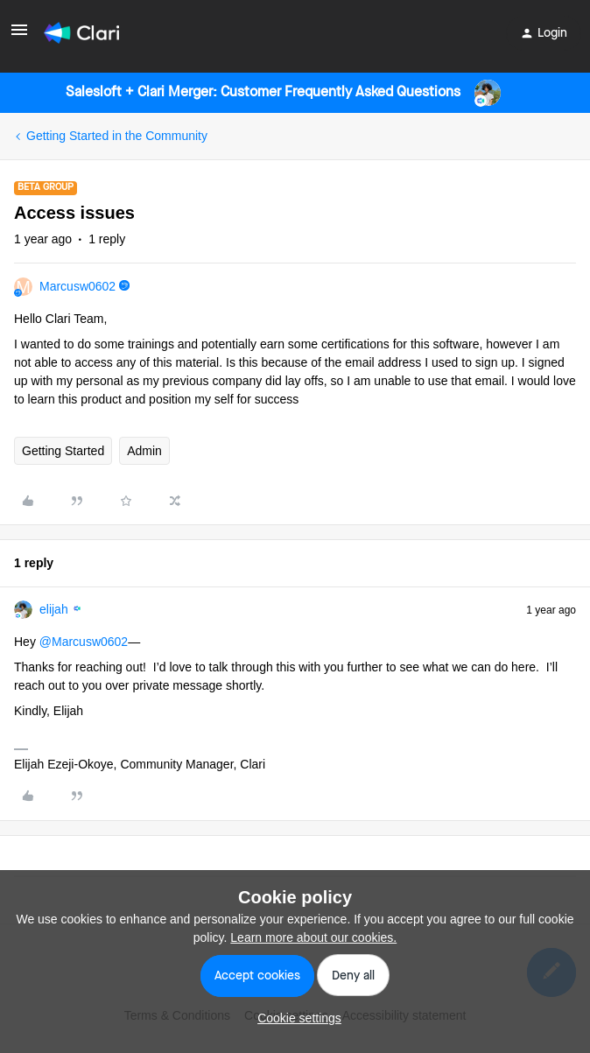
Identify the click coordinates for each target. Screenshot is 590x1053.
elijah (53, 609)
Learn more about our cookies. (313, 937)
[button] (19, 36)
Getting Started (63, 451)
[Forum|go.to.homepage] (81, 33)
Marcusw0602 (77, 286)
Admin (144, 451)
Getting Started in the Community (116, 136)
